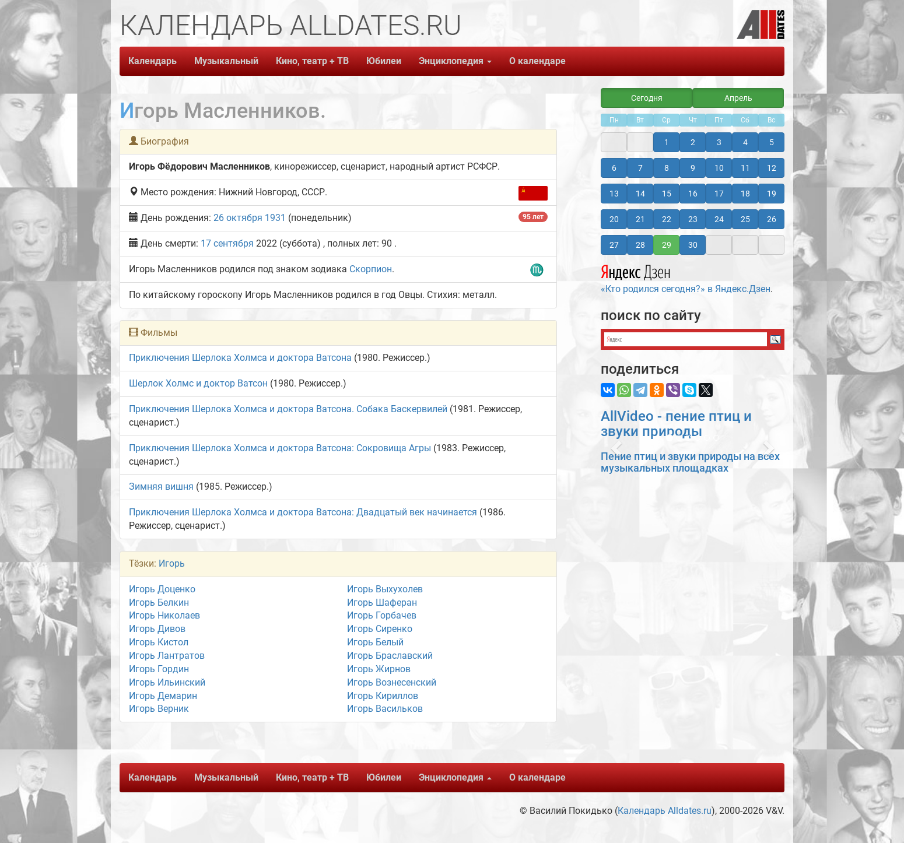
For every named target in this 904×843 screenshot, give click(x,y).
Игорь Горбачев (381, 615)
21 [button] (640, 219)
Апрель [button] (738, 98)
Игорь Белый (375, 642)
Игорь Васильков (385, 708)
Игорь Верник (159, 708)
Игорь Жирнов (379, 669)
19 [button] (771, 193)
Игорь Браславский (390, 655)
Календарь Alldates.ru (665, 810)
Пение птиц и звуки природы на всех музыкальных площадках (690, 462)
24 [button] (719, 219)
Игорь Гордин (159, 669)
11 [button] (745, 168)
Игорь (172, 563)
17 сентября (227, 243)
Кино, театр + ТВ (312, 60)
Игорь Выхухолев (385, 589)
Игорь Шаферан (382, 602)
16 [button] (693, 193)
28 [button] (640, 245)
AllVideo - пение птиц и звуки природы (676, 424)
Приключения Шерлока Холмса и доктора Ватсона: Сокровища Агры (280, 448)
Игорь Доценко (162, 589)
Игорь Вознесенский (391, 682)
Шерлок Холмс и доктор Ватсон (198, 383)
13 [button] (614, 193)
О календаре (537, 60)
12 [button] (771, 168)
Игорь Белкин (159, 602)
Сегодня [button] (647, 98)
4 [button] (745, 142)
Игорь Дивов (157, 628)
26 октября (237, 217)
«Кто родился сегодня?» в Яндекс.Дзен (685, 277)
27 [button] (614, 245)
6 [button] (614, 168)
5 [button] (771, 142)
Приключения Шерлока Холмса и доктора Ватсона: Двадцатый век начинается (303, 512)
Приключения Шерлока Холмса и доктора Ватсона (240, 357)
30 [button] (693, 245)
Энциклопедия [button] (455, 60)
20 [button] (614, 219)
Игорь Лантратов (167, 655)
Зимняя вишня (161, 486)
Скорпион (370, 269)
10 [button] (719, 168)
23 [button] (693, 219)
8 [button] (666, 168)
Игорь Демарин (163, 695)
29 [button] (666, 245)
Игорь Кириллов (382, 695)
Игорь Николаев (164, 615)
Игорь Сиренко (379, 628)
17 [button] (719, 193)
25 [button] (745, 219)
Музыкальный (226, 60)
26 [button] (771, 219)
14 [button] (640, 193)
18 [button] (745, 193)
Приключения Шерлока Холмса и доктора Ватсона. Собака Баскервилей (288, 409)
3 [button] (719, 142)
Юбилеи (383, 60)
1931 (275, 217)
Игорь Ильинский (167, 682)
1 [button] (666, 142)
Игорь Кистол (158, 642)
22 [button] (666, 219)
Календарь (152, 60)
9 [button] (693, 168)
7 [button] (640, 168)
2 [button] (693, 142)
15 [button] (666, 193)
